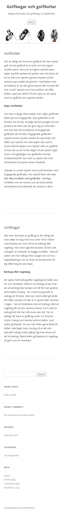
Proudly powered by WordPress (19, 507)
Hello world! (10, 394)
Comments (11, 483)
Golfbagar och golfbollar (31, 6)
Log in (7, 475)
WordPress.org (11, 487)
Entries (10, 479)
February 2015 (11, 435)
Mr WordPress (11, 415)
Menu (31, 22)
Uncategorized (11, 455)
